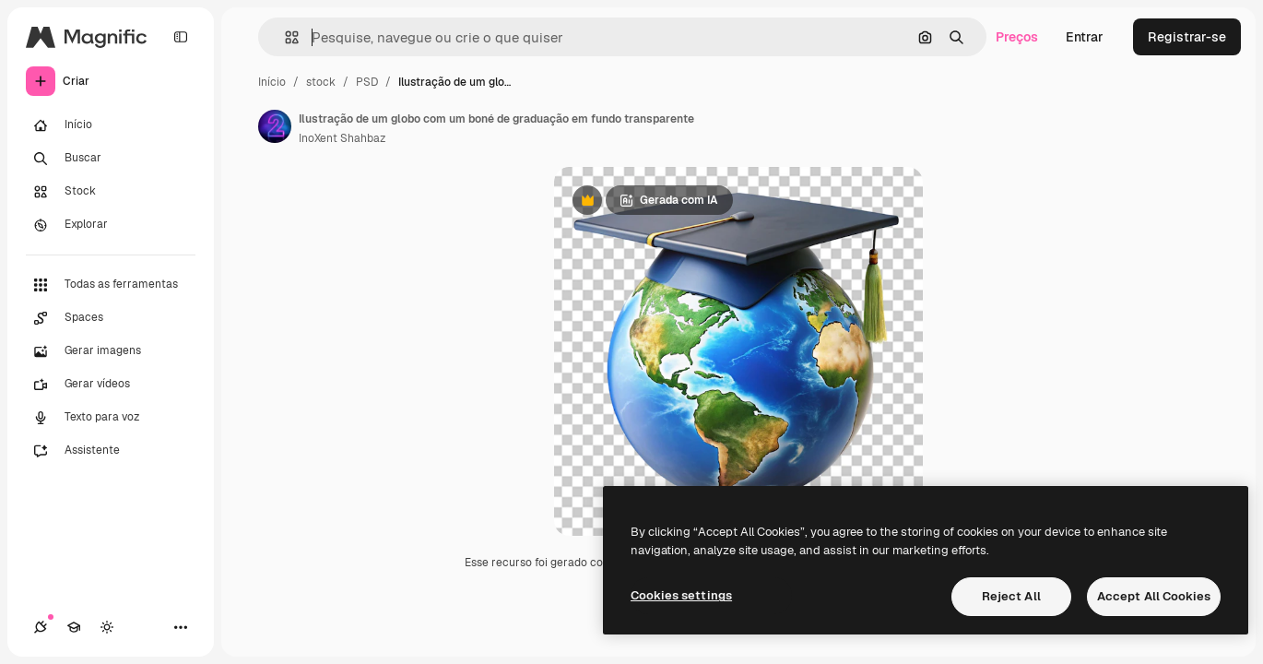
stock (321, 82)
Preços (1017, 37)
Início (272, 82)
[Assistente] (110, 451)
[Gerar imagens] (110, 351)
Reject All (1011, 596)
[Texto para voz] (110, 418)
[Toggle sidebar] (180, 37)
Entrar (1085, 37)
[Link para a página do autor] (274, 126)
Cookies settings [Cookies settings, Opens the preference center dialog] (681, 595)
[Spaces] (110, 318)
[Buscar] (110, 158)
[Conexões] (40, 627)
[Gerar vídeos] (110, 384)
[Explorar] (110, 225)
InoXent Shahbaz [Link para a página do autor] (342, 138)
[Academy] (74, 627)
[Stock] (110, 192)
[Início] (110, 125)
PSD (367, 82)
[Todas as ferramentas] (110, 285)
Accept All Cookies (1153, 596)
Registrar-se (1187, 37)
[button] (284, 37)
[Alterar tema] (107, 627)
